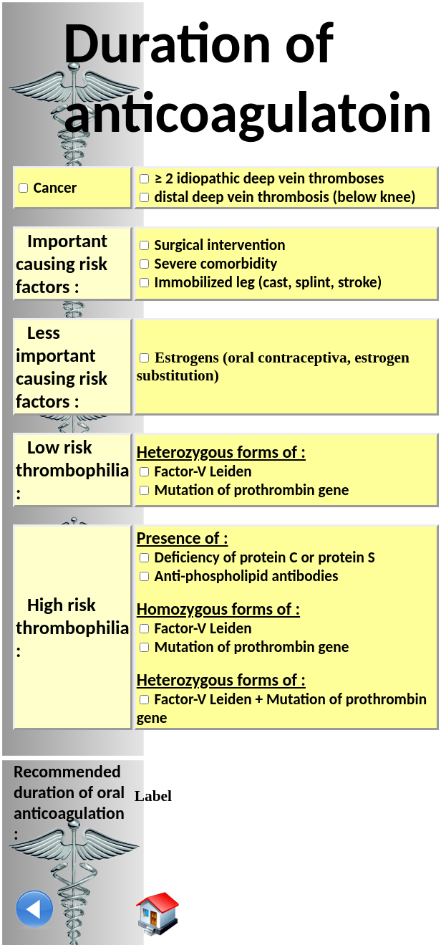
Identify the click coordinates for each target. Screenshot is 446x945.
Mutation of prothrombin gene (250, 490)
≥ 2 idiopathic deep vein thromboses (267, 178)
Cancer (53, 187)
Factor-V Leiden (201, 471)
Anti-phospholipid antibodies (245, 576)
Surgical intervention (218, 245)
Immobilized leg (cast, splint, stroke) (266, 282)
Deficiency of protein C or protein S (263, 557)
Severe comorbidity (214, 263)
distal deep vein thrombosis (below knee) (283, 197)
